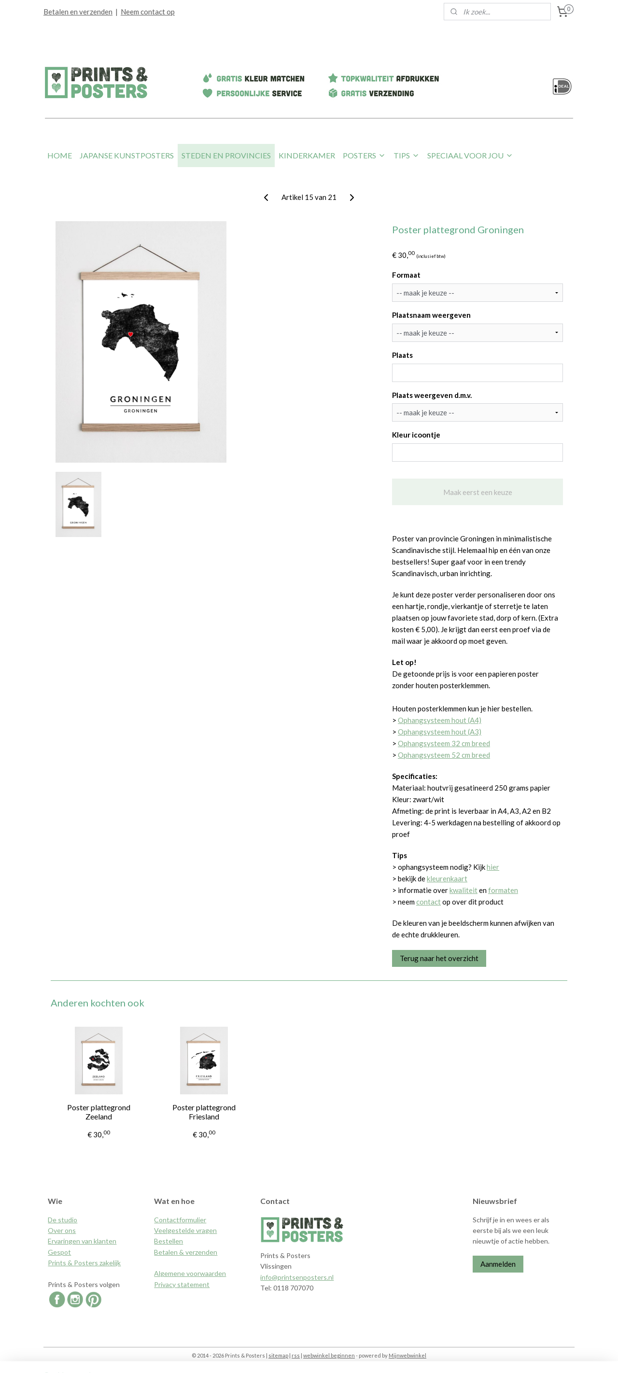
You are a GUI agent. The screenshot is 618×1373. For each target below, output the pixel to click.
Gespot (59, 1252)
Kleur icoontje (416, 434)
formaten (503, 890)
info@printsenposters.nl (297, 1277)
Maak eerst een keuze (477, 492)
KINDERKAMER (307, 155)
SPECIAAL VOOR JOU (470, 155)
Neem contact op (148, 11)
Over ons (62, 1230)
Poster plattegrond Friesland (204, 1112)
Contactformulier (180, 1220)
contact (428, 901)
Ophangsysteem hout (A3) (439, 731)
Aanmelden (498, 1264)
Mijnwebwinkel (407, 1355)
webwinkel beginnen (329, 1355)
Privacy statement (182, 1284)
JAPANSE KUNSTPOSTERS (127, 155)
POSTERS (364, 155)
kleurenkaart (447, 878)
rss (296, 1355)
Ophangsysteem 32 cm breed (444, 743)
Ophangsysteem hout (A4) (439, 720)
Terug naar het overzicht (439, 958)
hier (493, 867)
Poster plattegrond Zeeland (98, 1112)
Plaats (402, 355)
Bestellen (168, 1241)
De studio (62, 1220)
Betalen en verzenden (77, 11)
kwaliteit (463, 890)
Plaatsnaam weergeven (431, 315)
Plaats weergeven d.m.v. (432, 395)
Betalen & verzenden (185, 1252)
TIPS (406, 155)
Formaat (406, 274)
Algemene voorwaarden (190, 1273)
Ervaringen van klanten (82, 1241)
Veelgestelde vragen (185, 1230)
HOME (59, 155)
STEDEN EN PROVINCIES (226, 155)
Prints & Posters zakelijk (84, 1263)
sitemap (278, 1355)
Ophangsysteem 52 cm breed (444, 754)
